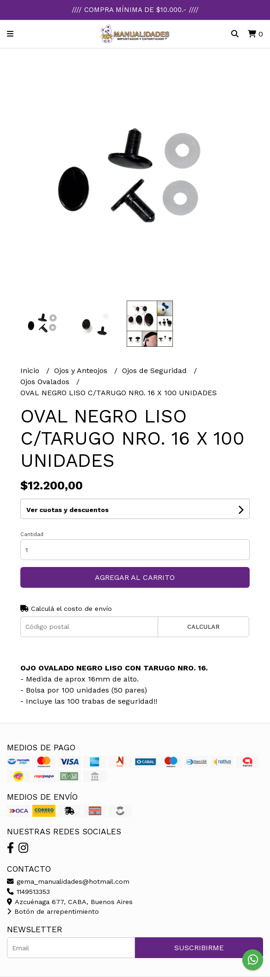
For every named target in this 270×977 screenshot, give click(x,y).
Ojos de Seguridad (155, 370)
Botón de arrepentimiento (53, 911)
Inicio (31, 370)
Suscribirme (199, 947)
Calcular (203, 626)
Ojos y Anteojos (82, 370)
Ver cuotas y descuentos (67, 509)
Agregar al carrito (135, 577)
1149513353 (28, 891)
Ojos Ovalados (46, 381)
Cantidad (31, 534)
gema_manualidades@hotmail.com (68, 881)
